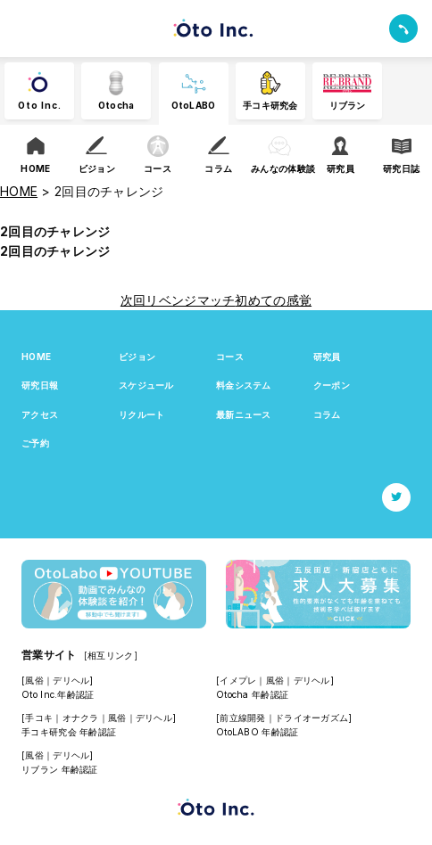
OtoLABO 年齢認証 (257, 731)
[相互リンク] (110, 655)
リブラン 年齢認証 (59, 769)
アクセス (39, 414)
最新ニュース (243, 414)
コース (230, 356)
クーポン (331, 385)
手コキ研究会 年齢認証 (68, 731)
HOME (36, 356)
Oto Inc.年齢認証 (57, 694)
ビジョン (137, 356)
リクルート (141, 414)
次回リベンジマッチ (178, 300)
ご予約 (35, 443)
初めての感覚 (273, 300)
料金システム (243, 385)
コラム (327, 414)
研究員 (327, 356)
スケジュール (146, 385)
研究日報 (39, 385)
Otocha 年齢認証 (252, 694)
